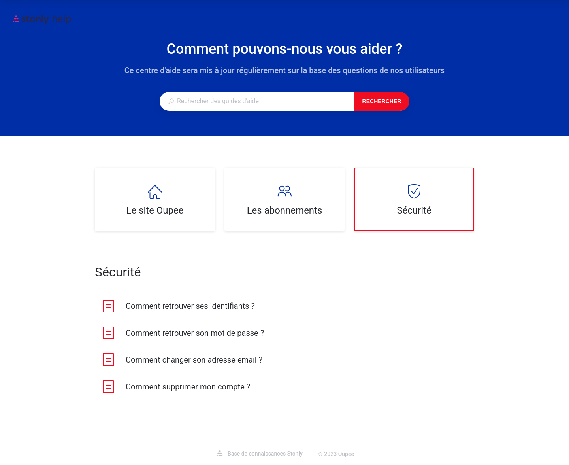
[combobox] (257, 101)
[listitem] (155, 199)
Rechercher (381, 101)
